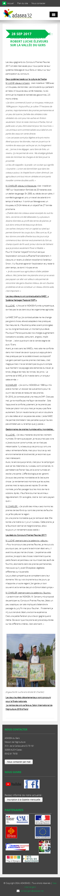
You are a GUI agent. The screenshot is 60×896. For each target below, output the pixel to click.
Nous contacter (38, 3)
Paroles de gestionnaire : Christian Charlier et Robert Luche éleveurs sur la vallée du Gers (31, 39)
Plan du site (22, 3)
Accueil (10, 3)
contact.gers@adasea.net (32, 890)
